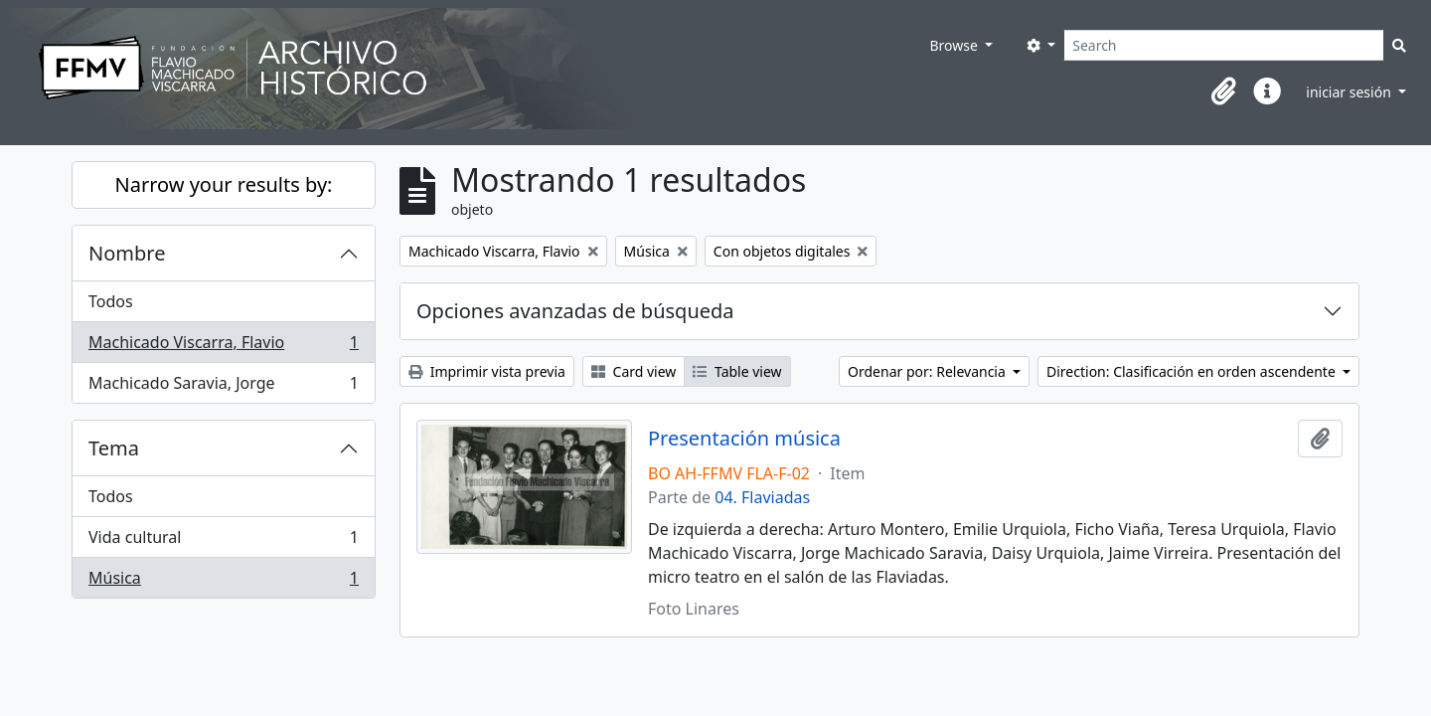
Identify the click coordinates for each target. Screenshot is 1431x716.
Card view (633, 371)
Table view (737, 371)
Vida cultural (223, 541)
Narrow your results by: (224, 184)
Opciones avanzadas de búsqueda (575, 310)
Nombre (126, 253)
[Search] (1223, 45)
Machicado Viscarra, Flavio (223, 346)
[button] (1223, 91)
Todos (110, 301)
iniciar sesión (1350, 92)
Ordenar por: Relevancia (928, 371)
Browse (955, 45)
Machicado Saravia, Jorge (223, 387)
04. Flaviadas (762, 497)
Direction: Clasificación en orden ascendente (1192, 371)
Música (223, 582)
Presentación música (744, 438)
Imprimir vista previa (486, 371)
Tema (113, 448)
